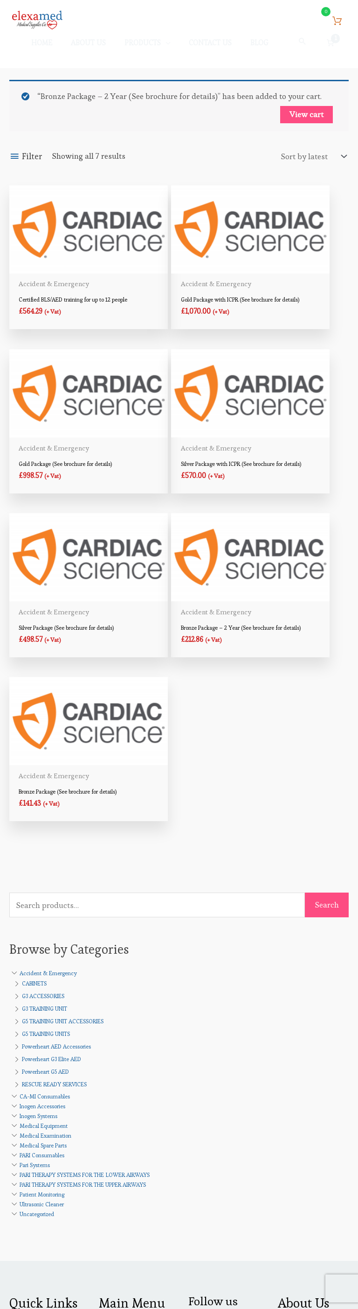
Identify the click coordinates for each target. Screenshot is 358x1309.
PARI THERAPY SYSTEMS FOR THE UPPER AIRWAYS (83, 949)
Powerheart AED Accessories (56, 811)
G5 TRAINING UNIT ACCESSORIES (62, 785)
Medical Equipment (44, 890)
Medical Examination (45, 900)
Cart (106, 1108)
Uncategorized (37, 978)
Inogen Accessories (42, 870)
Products (312, 1162)
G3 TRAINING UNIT (44, 773)
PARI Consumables (42, 919)
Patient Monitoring (42, 959)
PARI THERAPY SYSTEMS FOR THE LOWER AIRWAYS (85, 939)
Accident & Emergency (48, 737)
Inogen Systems (38, 880)
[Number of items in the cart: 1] (330, 47)
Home (19, 1094)
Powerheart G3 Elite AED (51, 823)
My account (119, 1094)
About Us (25, 1108)
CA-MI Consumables (45, 861)
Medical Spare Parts (43, 910)
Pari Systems (35, 929)
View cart (306, 120)
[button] (302, 45)
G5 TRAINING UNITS (46, 798)
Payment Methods (130, 1123)
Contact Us (28, 1123)
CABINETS (34, 748)
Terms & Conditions (44, 1138)
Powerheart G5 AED (45, 836)
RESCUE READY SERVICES (54, 848)
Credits (230, 1285)
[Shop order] (311, 162)
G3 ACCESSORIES (43, 760)
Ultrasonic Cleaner (42, 968)
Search (327, 669)
